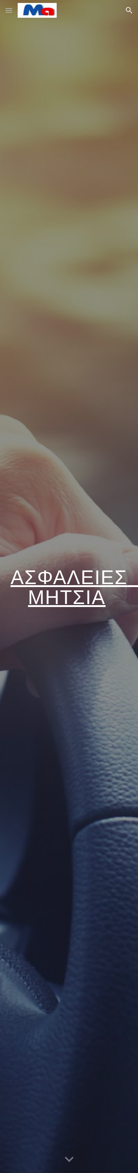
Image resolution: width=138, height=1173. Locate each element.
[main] (69, 586)
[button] (9, 10)
